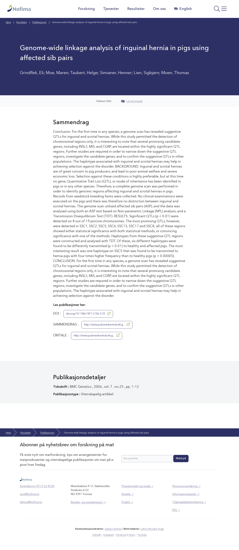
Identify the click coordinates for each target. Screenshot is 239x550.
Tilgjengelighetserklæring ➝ (189, 502)
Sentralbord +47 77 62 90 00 (37, 486)
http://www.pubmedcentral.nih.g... (107, 324)
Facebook (121, 535)
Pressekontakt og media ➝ (137, 486)
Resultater (136, 9)
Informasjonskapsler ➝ (185, 494)
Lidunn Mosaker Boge (152, 529)
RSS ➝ (176, 510)
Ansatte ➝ (127, 494)
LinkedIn (96, 535)
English (183, 9)
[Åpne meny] (213, 10)
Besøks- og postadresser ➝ (88, 502)
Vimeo (131, 535)
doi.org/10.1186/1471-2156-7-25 (88, 313)
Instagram (108, 535)
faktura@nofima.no (31, 502)
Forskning (86, 9)
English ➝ (127, 502)
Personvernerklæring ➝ (186, 486)
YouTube (142, 535)
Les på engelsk (132, 101)
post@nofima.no (29, 494)
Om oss (159, 9)
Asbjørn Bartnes (113, 529)
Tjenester (111, 9)
